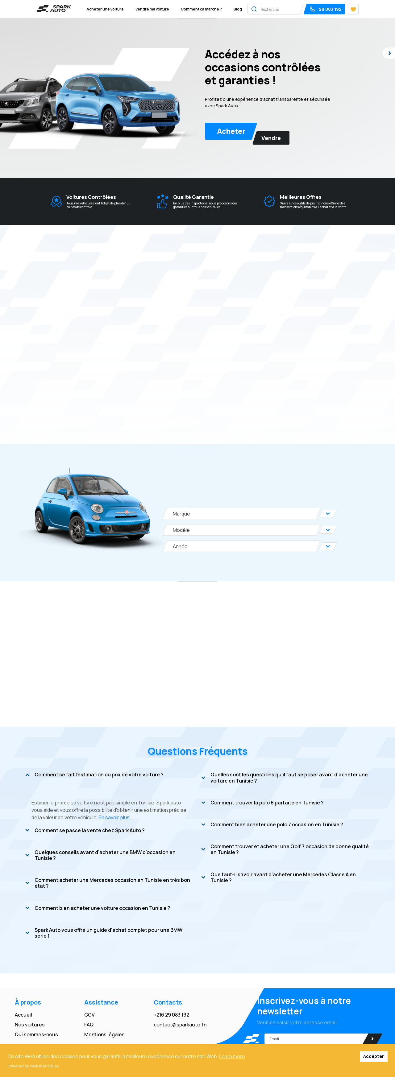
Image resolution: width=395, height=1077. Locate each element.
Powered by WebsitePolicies (33, 1066)
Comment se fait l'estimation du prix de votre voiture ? (94, 775)
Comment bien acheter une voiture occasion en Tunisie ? (97, 908)
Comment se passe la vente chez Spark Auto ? (85, 831)
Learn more (232, 1056)
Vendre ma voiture (152, 9)
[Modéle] (241, 530)
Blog (238, 9)
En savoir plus (114, 817)
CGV (89, 1014)
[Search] (291, 9)
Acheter (231, 131)
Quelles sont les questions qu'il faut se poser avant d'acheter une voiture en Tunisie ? (284, 778)
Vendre (271, 138)
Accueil (23, 1014)
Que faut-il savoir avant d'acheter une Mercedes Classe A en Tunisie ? (278, 878)
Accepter (373, 1056)
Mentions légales (104, 1034)
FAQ (89, 1024)
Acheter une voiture (105, 9)
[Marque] (241, 513)
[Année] (241, 546)
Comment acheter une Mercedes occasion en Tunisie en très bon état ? (107, 883)
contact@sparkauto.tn (180, 1024)
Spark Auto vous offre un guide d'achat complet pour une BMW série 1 (103, 933)
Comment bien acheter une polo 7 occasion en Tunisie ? (272, 825)
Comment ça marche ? (201, 9)
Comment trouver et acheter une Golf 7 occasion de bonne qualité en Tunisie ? (285, 850)
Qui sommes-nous (36, 1034)
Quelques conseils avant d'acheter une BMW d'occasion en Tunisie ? (100, 855)
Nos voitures (30, 1024)
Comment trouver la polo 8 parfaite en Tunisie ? (262, 803)
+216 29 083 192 (171, 1014)
